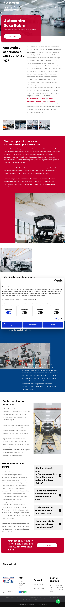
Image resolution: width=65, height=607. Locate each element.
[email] (22, 592)
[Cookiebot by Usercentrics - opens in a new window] (55, 280)
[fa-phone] (54, 8)
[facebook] (20, 592)
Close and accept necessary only (11, 324)
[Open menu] (60, 6)
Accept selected (32, 324)
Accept (53, 324)
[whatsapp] (25, 592)
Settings (57, 318)
